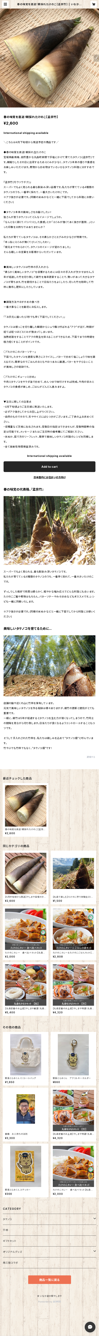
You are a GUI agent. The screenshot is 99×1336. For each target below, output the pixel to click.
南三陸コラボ (10, 1262)
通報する (91, 757)
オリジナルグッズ (12, 1251)
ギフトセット (9, 1240)
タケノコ (7, 1219)
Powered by (49, 1301)
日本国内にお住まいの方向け (50, 477)
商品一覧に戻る (49, 1280)
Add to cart (49, 466)
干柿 (5, 1230)
